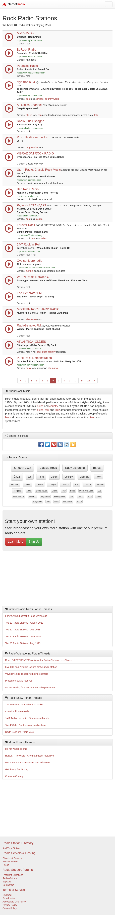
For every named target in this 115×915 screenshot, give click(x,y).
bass (8, 417)
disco (80, 496)
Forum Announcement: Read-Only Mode (26, 616)
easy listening (75, 467)
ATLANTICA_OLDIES (31, 341)
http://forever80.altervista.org (29, 235)
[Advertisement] (57, 579)
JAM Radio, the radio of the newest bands (27, 718)
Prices (6, 865)
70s (76, 484)
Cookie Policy (10, 908)
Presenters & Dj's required (18, 680)
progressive (32, 147)
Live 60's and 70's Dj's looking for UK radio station (31, 667)
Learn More (15, 541)
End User (7, 895)
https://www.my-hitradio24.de (29, 96)
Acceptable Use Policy (14, 901)
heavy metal (59, 496)
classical (84, 476)
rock (41, 476)
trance (87, 484)
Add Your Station (11, 848)
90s (99, 491)
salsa (98, 496)
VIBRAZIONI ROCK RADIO (35, 153)
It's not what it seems (16, 748)
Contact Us (8, 885)
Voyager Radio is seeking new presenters (26, 674)
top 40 (40, 484)
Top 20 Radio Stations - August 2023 (24, 622)
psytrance (45, 496)
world (56, 99)
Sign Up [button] (34, 541)
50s (48, 501)
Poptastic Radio (27, 65)
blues (44, 352)
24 (82, 380)
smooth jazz (22, 467)
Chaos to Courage (14, 776)
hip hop (32, 496)
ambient (14, 484)
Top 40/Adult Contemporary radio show (25, 725)
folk (96, 115)
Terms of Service (14, 889)
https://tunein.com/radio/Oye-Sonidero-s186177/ (38, 268)
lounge (52, 484)
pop (28, 99)
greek (54, 491)
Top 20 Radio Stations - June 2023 (23, 636)
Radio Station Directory (18, 843)
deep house (41, 491)
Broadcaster (9, 898)
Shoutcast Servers (12, 858)
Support (7, 881)
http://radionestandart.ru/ (28, 216)
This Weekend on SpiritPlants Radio (24, 704)
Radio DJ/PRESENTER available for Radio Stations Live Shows (38, 660)
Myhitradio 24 (26, 82)
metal (29, 491)
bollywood (37, 501)
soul (39, 352)
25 (88, 380)
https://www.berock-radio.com (30, 56)
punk (28, 368)
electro (38, 219)
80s (30, 476)
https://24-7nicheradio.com (28, 251)
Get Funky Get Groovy (17, 769)
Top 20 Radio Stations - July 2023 (22, 629)
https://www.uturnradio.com (29, 180)
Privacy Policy (10, 905)
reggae (17, 491)
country (49, 99)
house (99, 477)
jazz (57, 409)
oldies (29, 115)
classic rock (48, 467)
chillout (65, 484)
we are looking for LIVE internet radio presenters (30, 687)
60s (71, 496)
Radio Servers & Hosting (19, 853)
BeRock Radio (26, 49)
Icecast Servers (11, 861)
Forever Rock (26, 225)
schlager (39, 99)
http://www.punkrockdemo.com (30, 365)
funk (72, 491)
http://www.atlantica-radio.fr (29, 349)
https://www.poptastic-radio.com (31, 73)
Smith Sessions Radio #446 (19, 732)
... (75, 380)
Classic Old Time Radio (17, 711)
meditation (67, 501)
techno (100, 484)
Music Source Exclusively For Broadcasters (27, 762)
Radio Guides (10, 878)
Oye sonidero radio (29, 260)
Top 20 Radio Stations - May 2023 (22, 643)
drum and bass (86, 491)
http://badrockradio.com (27, 196)
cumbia (29, 271)
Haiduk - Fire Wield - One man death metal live (29, 755)
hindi (79, 501)
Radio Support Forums (18, 869)
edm (56, 501)
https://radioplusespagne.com (30, 128)
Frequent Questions (13, 875)
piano (92, 417)
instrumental (18, 496)
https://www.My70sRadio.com (30, 40)
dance (54, 476)
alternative (31, 319)
